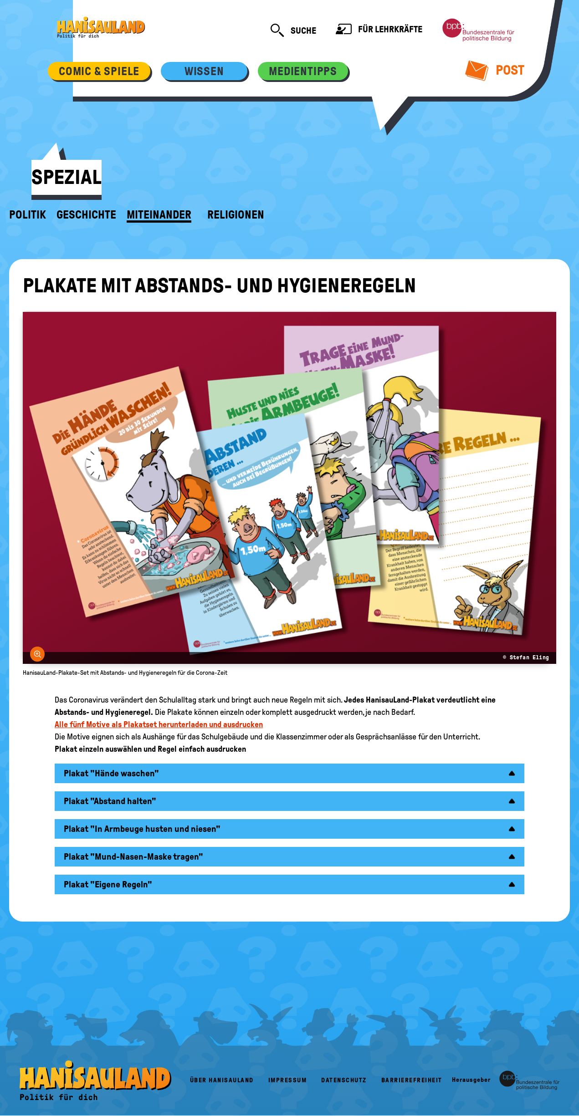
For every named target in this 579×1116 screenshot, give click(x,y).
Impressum (287, 1080)
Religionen (235, 215)
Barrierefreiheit (411, 1080)
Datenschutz (344, 1080)
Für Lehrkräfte (379, 30)
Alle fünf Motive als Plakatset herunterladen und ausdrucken (159, 724)
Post (495, 70)
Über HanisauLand (222, 1080)
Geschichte (86, 215)
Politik (27, 215)
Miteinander (159, 215)
